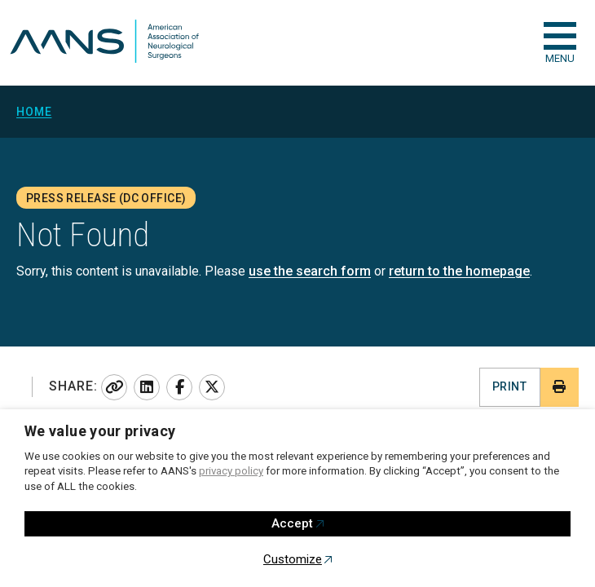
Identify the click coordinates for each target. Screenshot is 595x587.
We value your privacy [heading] (100, 430)
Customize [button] (292, 559)
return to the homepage (459, 271)
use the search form (310, 271)
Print (509, 386)
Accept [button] (292, 523)
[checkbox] (560, 36)
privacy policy (231, 471)
